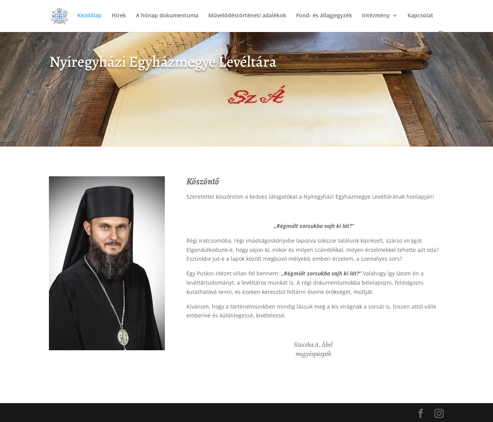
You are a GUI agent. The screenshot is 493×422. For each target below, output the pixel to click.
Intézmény (376, 16)
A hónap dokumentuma (167, 16)
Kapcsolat (420, 16)
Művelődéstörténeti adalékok (247, 16)
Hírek (119, 16)
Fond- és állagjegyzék (324, 16)
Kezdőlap (89, 16)
